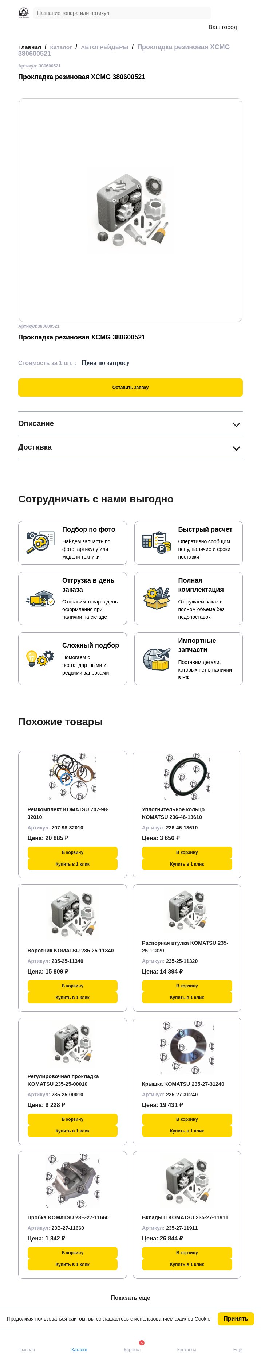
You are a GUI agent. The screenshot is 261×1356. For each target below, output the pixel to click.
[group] (130, 210)
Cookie (203, 1319)
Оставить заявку (130, 387)
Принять (236, 1319)
